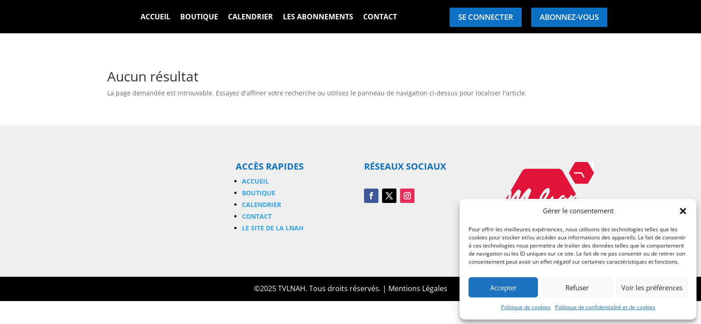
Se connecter (485, 17)
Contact (380, 18)
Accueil (155, 18)
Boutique (199, 18)
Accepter (503, 287)
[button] (682, 211)
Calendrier (250, 18)
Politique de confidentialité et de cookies (605, 307)
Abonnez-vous (569, 17)
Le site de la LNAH (273, 228)
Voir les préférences (652, 287)
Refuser (577, 287)
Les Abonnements (318, 18)
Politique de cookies (526, 307)
